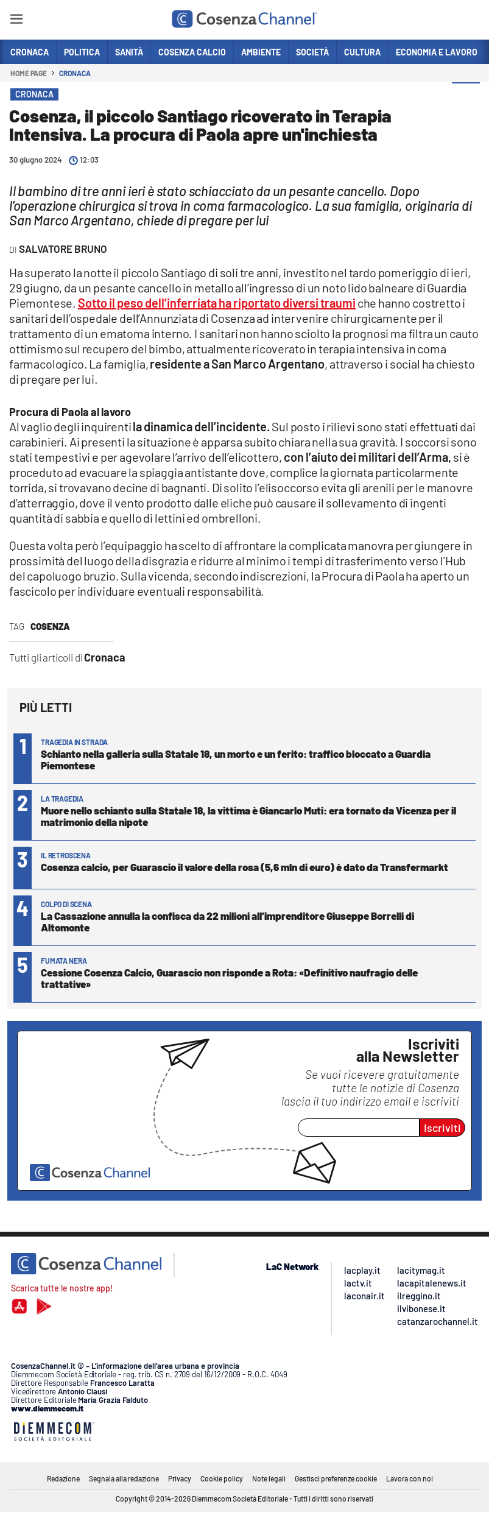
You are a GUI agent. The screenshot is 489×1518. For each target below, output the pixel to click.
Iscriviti (442, 1127)
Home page (28, 73)
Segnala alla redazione (124, 1478)
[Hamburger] (16, 21)
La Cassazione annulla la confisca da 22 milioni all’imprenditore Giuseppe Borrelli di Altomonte (227, 921)
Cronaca (74, 73)
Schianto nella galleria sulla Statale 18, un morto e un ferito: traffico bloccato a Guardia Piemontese (236, 759)
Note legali (269, 1478)
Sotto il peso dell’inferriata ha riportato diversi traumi (217, 302)
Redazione (63, 1478)
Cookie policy (221, 1478)
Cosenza (50, 626)
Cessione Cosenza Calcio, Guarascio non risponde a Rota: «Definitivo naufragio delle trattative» (229, 978)
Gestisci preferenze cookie (336, 1478)
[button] (466, 96)
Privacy (179, 1478)
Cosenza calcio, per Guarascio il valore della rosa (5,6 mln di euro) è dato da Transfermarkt (244, 867)
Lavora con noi (409, 1478)
